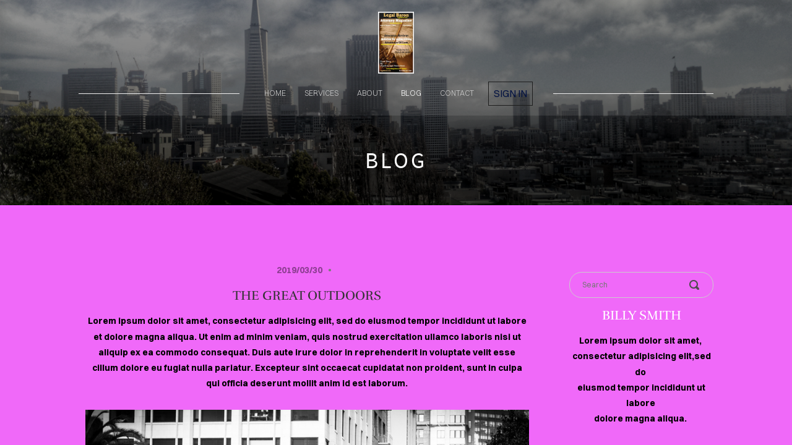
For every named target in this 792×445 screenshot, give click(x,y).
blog (411, 93)
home (275, 93)
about (369, 93)
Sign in (510, 93)
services (321, 93)
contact (457, 93)
